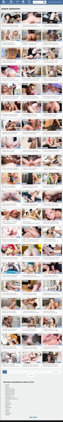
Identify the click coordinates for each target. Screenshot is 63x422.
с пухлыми (8, 397)
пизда (7, 410)
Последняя (55, 373)
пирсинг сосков (9, 394)
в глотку (7, 385)
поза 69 (7, 411)
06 (28, 373)
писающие (8, 414)
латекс (7, 407)
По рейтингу (26, 9)
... (47, 373)
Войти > (52, 2)
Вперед (31, 376)
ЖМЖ (6, 387)
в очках (7, 402)
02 (9, 373)
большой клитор (10, 390)
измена (7, 388)
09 (43, 373)
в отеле (7, 412)
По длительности (39, 9)
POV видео (8, 408)
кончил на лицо (9, 395)
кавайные (8, 405)
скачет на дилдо (9, 391)
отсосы (7, 401)
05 (24, 373)
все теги (33, 418)
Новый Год (8, 404)
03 (14, 373)
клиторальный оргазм (11, 400)
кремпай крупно (10, 392)
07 (33, 373)
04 (19, 373)
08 (38, 373)
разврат (7, 415)
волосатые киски (10, 398)
